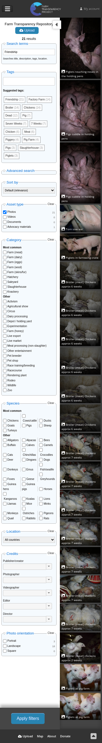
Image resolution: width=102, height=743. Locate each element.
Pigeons (48, 513)
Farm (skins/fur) (16, 272)
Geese (30, 479)
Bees (47, 440)
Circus (11, 311)
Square (11, 650)
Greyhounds (47, 479)
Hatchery (12, 277)
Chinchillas (29, 454)
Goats (11, 425)
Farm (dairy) (14, 257)
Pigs (29, 425)
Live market (14, 340)
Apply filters (28, 718)
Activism (12, 301)
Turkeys (12, 430)
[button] (49, 566)
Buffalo (11, 445)
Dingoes (31, 459)
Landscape (14, 645)
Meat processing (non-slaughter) (27, 345)
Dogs (47, 459)
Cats (10, 454)
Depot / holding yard (19, 321)
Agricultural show (17, 306)
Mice (29, 503)
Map (40, 736)
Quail (10, 518)
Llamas (11, 503)
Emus (29, 469)
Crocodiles (46, 454)
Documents (14, 221)
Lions (47, 498)
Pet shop (12, 360)
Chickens (12, 420)
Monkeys (12, 513)
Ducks (47, 420)
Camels (48, 445)
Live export (14, 335)
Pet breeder (14, 355)
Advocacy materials (19, 226)
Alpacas (31, 440)
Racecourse (14, 370)
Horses (48, 489)
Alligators (12, 440)
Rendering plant (17, 375)
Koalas (30, 498)
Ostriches (28, 513)
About (51, 736)
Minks (47, 503)
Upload (27, 30)
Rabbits (31, 518)
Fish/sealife (47, 469)
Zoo (9, 390)
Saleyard (12, 281)
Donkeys (12, 469)
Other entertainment (19, 350)
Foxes (11, 479)
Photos (11, 211)
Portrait (11, 640)
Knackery (13, 291)
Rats (46, 518)
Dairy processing (17, 316)
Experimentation (17, 326)
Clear (51, 204)
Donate (65, 736)
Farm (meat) (14, 252)
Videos (11, 216)
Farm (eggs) (14, 262)
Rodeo (11, 380)
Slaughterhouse (16, 286)
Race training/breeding (21, 365)
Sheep (47, 425)
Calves (30, 445)
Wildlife (11, 385)
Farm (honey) (15, 331)
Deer (10, 459)
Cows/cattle (30, 420)
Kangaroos (10, 498)
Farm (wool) (14, 267)
